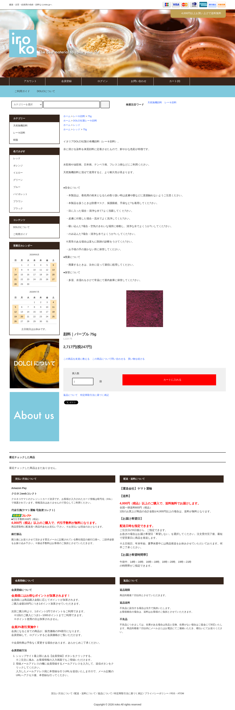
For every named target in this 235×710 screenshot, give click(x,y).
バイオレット (20, 194)
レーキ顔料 (170, 102)
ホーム (66, 116)
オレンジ (18, 165)
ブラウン (18, 201)
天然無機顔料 (155, 102)
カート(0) (171, 81)
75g (90, 116)
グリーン (18, 180)
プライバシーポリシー (157, 693)
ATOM (181, 693)
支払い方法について (62, 693)
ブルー (16, 187)
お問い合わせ (135, 81)
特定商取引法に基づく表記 (94, 395)
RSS (172, 693)
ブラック (18, 208)
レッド (76, 125)
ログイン (99, 81)
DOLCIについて (43, 91)
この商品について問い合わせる (109, 358)
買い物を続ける (136, 358)
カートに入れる (169, 379)
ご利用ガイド (20, 91)
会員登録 (63, 81)
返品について (70, 395)
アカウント (27, 81)
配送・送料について (85, 693)
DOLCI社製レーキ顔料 (85, 120)
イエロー (18, 172)
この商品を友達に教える (76, 358)
